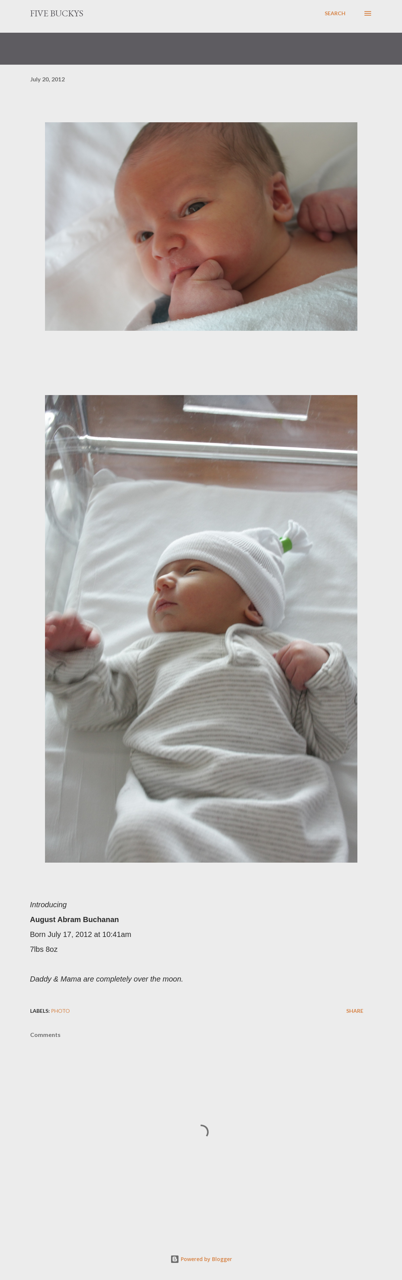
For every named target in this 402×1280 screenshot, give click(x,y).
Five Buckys (56, 13)
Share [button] (354, 1011)
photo (60, 1011)
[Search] (335, 13)
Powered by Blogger (201, 1259)
